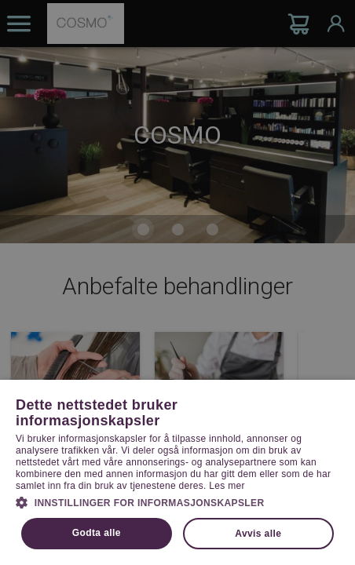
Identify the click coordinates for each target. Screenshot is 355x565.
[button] (177, 501)
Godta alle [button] (96, 532)
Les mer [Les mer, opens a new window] (226, 485)
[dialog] (177, 282)
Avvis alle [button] (258, 533)
